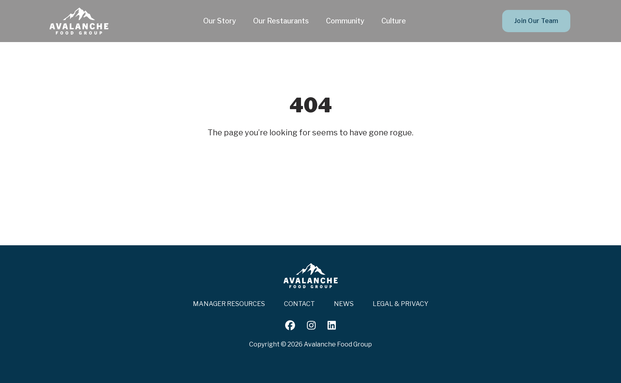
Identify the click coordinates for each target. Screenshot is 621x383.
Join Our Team (536, 21)
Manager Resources (229, 304)
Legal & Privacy (401, 304)
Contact (299, 304)
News (344, 304)
